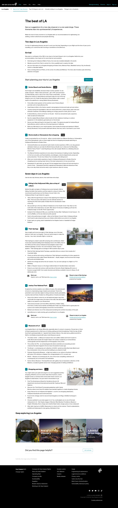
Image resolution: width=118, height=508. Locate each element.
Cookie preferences (96, 500)
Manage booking (94, 4)
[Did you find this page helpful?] (38, 450)
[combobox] (53, 4)
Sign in (109, 4)
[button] (100, 430)
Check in (102, 4)
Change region (20, 472)
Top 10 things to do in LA (73, 431)
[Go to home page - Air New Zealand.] (9, 4)
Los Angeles (27, 430)
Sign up (114, 4)
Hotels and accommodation (77, 277)
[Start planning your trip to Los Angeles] (42, 79)
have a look (53, 277)
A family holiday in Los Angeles (97, 431)
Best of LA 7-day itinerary (49, 431)
